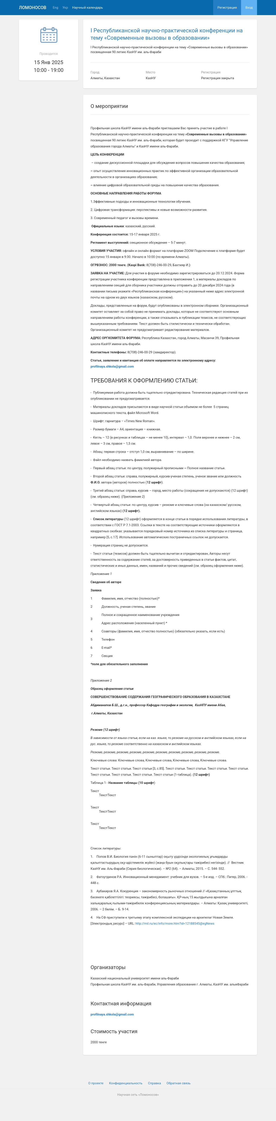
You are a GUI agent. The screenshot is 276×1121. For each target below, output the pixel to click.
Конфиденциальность (126, 1083)
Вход (249, 7)
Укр (65, 7)
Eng (55, 7)
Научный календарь (87, 7)
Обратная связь (178, 1083)
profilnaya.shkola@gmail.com (112, 366)
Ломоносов (32, 7)
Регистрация (227, 7)
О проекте (95, 1083)
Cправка (154, 1083)
